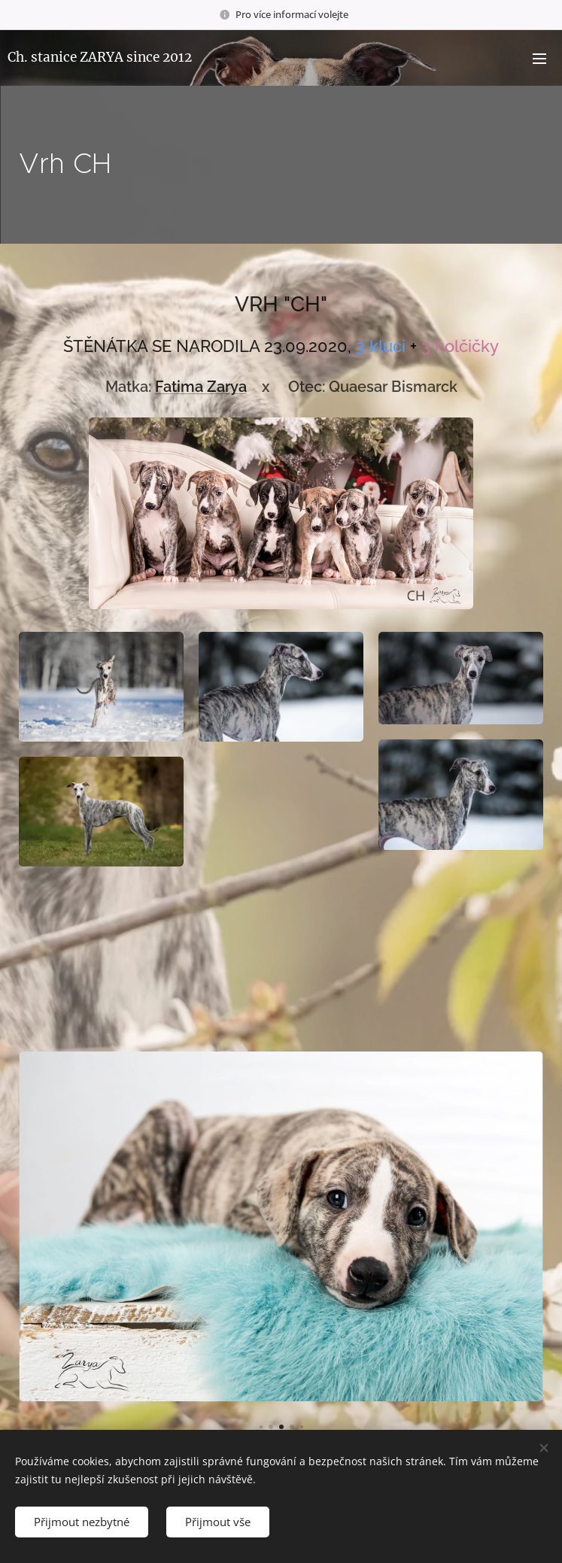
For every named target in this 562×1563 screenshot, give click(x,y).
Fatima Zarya (201, 387)
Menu (539, 58)
